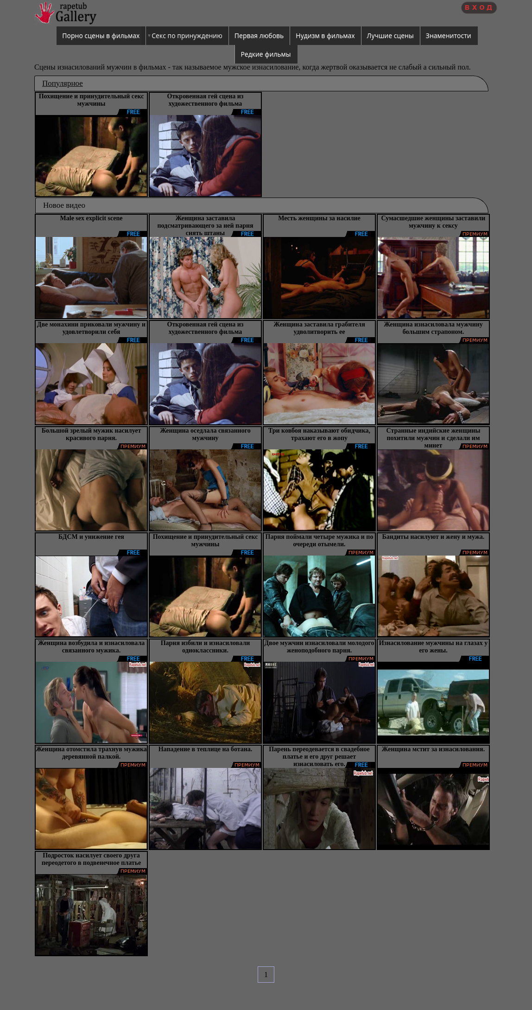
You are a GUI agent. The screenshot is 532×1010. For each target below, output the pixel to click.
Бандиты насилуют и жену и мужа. (433, 536)
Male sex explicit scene (91, 218)
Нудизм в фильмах (325, 35)
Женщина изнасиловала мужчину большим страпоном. (433, 328)
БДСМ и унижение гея (91, 536)
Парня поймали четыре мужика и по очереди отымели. (320, 540)
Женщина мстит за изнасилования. (433, 749)
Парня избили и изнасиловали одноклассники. (205, 646)
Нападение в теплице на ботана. (205, 749)
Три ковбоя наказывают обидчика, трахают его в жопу (319, 434)
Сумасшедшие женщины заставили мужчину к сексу (433, 222)
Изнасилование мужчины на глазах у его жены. (433, 646)
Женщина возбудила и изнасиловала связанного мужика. (91, 646)
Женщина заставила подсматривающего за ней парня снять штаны (205, 226)
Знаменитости (448, 35)
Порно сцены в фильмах (100, 35)
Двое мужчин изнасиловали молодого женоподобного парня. (319, 646)
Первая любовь (259, 35)
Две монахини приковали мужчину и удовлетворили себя (91, 328)
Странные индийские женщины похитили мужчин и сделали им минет (433, 438)
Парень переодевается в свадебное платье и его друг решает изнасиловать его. (319, 756)
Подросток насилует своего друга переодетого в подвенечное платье (91, 859)
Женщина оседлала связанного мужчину (205, 434)
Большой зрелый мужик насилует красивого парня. (91, 434)
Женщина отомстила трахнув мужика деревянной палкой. (91, 753)
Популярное (62, 83)
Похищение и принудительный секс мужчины (91, 100)
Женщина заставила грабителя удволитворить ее (319, 328)
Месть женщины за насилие (319, 218)
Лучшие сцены (390, 35)
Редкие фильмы (266, 54)
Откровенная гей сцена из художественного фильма (205, 100)
